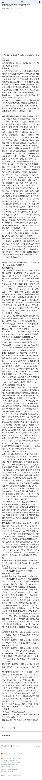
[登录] (40, 2)
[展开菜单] (3, 2)
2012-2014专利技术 (9, 728)
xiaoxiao (6, 8)
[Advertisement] (19, 31)
